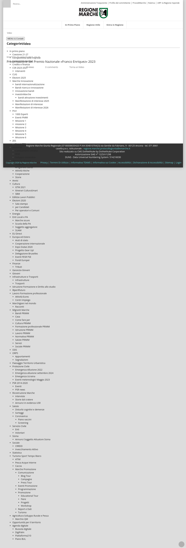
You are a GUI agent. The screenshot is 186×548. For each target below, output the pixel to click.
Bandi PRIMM (22, 311)
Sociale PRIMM (22, 345)
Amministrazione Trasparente (94, 3)
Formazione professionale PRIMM (32, 325)
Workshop (26, 504)
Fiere (23, 497)
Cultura (16, 182)
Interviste (20, 394)
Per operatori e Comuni (27, 208)
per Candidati (22, 205)
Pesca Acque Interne (25, 461)
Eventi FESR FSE (23, 255)
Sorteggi (19, 411)
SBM (17, 192)
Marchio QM (21, 517)
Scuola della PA (23, 222)
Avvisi (15, 179)
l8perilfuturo (18, 288)
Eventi (18, 384)
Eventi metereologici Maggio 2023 (32, 378)
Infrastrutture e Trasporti (25, 275)
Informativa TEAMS (81, 161)
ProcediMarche (139, 3)
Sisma (15, 434)
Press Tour (26, 481)
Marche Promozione (25, 467)
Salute (15, 404)
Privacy (44, 161)
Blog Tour (26, 474)
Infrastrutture (22, 278)
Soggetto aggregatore (26, 225)
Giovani (16, 272)
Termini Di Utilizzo (59, 161)
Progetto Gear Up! (24, 248)
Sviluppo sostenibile (25, 155)
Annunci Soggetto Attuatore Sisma (32, 437)
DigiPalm (19, 530)
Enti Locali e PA (20, 215)
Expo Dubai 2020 (24, 245)
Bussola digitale (23, 527)
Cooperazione (22, 172)
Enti (17, 427)
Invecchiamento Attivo (26, 447)
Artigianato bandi (24, 165)
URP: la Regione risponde (168, 3)
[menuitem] (72, 23)
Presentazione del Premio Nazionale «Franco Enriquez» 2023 (51, 60)
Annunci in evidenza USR (28, 401)
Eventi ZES (20, 142)
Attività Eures (22, 295)
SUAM (18, 228)
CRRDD (19, 444)
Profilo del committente (119, 3)
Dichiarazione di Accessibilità (148, 161)
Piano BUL (20, 537)
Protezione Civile (21, 364)
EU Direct (17, 232)
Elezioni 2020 (19, 199)
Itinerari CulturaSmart (26, 189)
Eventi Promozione (27, 484)
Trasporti (20, 281)
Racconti (19, 305)
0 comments (51, 65)
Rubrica (151, 3)
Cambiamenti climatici (26, 149)
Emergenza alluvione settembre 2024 (34, 371)
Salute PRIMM (22, 338)
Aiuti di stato (21, 238)
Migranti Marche (20, 308)
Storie (18, 175)
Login (178, 161)
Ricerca (7, 4)
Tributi (18, 265)
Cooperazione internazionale (30, 242)
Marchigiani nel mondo (24, 301)
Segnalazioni (21, 358)
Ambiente (17, 145)
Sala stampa (21, 202)
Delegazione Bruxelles (26, 252)
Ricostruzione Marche (23, 391)
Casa (17, 315)
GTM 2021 (20, 185)
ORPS (15, 351)
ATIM (18, 457)
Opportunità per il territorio (26, 520)
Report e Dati (25, 507)
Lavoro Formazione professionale (29, 291)
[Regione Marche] (93, 11)
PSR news (20, 388)
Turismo (22, 510)
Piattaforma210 (23, 534)
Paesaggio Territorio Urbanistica (28, 361)
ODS (14, 348)
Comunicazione (26, 471)
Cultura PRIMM (23, 321)
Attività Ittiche (22, 169)
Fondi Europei (22, 258)
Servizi (18, 341)
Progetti (25, 500)
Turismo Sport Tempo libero (26, 454)
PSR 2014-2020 (20, 381)
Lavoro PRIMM (22, 331)
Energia (16, 212)
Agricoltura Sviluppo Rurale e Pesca (30, 514)
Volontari (20, 431)
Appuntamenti (22, 354)
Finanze (16, 262)
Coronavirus (21, 414)
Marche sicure (22, 218)
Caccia (18, 464)
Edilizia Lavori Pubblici (23, 195)
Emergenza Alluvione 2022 (28, 368)
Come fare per (22, 318)
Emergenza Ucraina (25, 374)
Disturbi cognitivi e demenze (29, 408)
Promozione (24, 491)
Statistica (17, 451)
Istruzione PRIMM (24, 328)
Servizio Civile (19, 424)
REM (17, 152)
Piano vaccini (24, 418)
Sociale (16, 441)
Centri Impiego (22, 298)
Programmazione (27, 487)
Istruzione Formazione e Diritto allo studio (34, 285)
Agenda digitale (20, 524)
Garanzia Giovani (21, 268)
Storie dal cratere (24, 398)
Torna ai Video (76, 65)
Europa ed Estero (21, 235)
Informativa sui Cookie (104, 161)
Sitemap (169, 161)
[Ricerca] (29, 2)
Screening (23, 421)
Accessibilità (124, 161)
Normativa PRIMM (24, 335)
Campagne (26, 477)
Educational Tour (29, 494)
